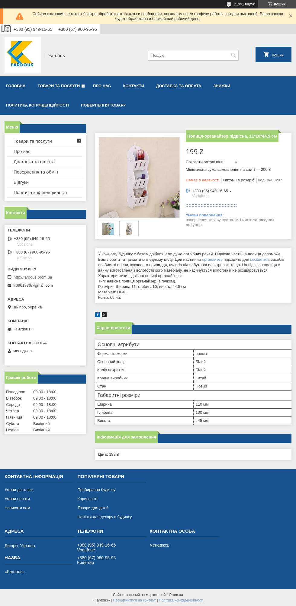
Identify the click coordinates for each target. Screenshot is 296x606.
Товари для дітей (92, 508)
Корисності (87, 498)
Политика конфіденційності (37, 105)
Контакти (133, 86)
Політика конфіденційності (181, 600)
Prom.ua (176, 595)
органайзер (212, 259)
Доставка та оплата (178, 86)
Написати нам (17, 508)
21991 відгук (244, 4)
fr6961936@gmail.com (33, 285)
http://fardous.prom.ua (33, 277)
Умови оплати (17, 498)
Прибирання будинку (96, 489)
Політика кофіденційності (40, 192)
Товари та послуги (58, 86)
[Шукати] (233, 55)
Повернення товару (103, 105)
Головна (15, 86)
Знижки (221, 86)
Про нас (102, 86)
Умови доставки (19, 489)
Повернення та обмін (36, 171)
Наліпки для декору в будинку (104, 517)
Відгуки (21, 182)
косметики (259, 259)
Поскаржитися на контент (134, 600)
